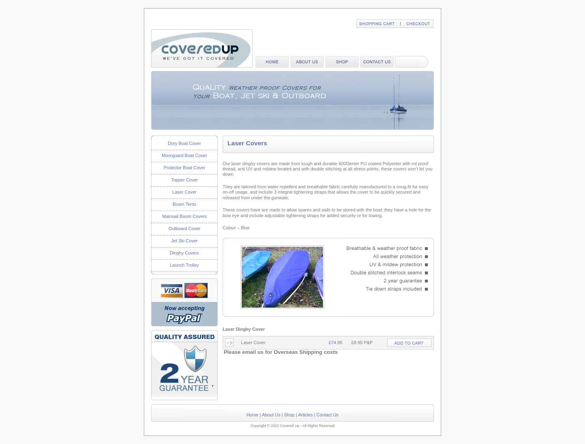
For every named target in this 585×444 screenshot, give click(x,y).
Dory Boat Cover (184, 143)
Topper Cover (184, 179)
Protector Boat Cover (185, 167)
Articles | (306, 414)
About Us (271, 414)
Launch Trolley (184, 265)
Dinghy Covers (184, 252)
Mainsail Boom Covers (184, 216)
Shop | (290, 414)
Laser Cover (184, 192)
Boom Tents (184, 204)
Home (252, 414)
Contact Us (327, 414)
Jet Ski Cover (184, 240)
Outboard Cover (184, 228)
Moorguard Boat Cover (184, 155)
